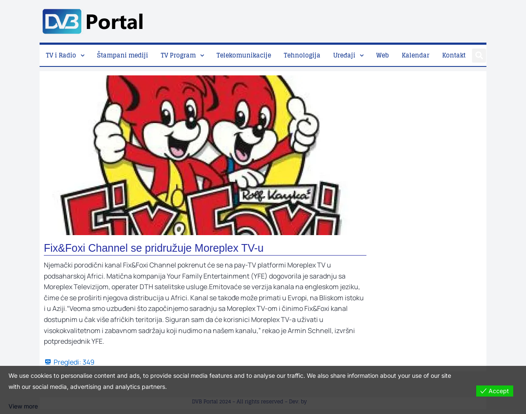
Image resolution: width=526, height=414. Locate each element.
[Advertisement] (331, 19)
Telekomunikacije (244, 55)
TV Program (178, 55)
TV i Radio (61, 55)
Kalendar (415, 55)
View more (23, 406)
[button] (479, 56)
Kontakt (454, 55)
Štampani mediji (122, 55)
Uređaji (344, 55)
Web (382, 55)
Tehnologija (302, 55)
